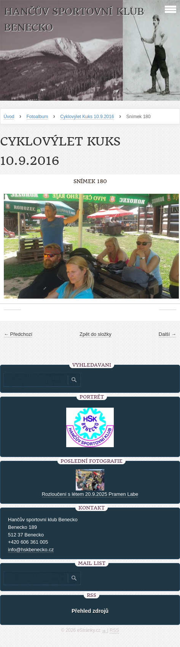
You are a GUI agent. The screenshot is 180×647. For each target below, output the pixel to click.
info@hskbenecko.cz (31, 549)
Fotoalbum (37, 116)
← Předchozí (18, 334)
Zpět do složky (96, 334)
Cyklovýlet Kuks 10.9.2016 (87, 116)
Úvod (8, 116)
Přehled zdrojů (90, 611)
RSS (114, 630)
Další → (167, 334)
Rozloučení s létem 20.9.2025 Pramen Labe (90, 494)
